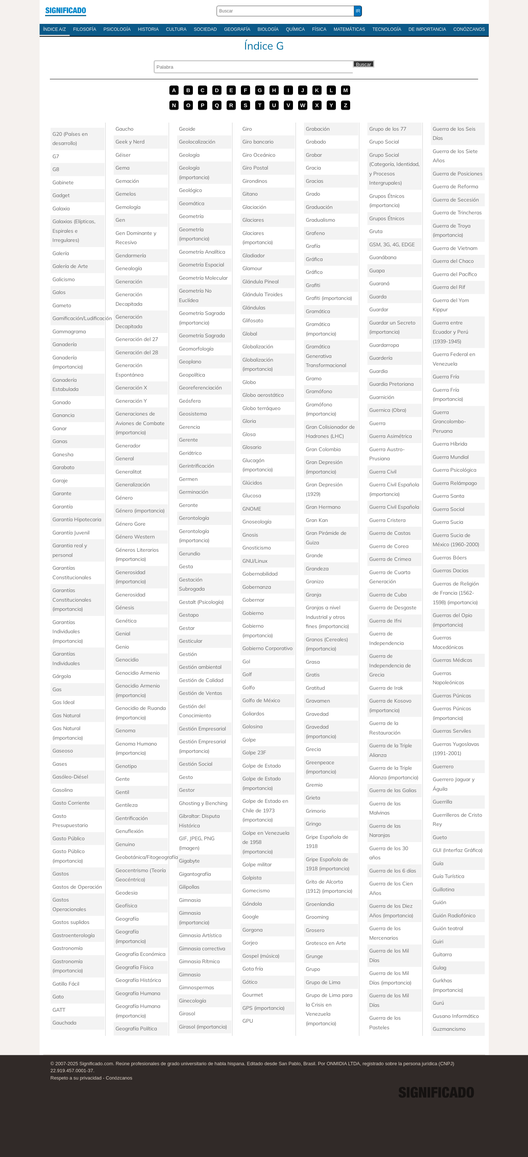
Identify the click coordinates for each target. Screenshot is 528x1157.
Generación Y (131, 401)
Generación (128, 281)
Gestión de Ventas (200, 693)
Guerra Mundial (451, 457)
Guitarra (442, 954)
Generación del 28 (136, 352)
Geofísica (126, 905)
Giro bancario (258, 141)
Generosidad (130, 594)
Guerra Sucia (448, 522)
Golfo (248, 687)
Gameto (61, 305)
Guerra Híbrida (450, 443)
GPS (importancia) (263, 1008)
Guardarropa (384, 345)
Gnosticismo (256, 547)
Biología (268, 29)
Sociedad (205, 29)
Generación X (131, 387)
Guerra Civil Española (394, 507)
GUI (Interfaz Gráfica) (458, 850)
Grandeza (317, 568)
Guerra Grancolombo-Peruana (449, 421)
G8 (55, 169)
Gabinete (63, 182)
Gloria (249, 421)
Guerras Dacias (451, 570)
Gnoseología (256, 521)
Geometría (191, 216)
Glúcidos (252, 482)
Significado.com (65, 11)
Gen (120, 220)
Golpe (249, 739)
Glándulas (253, 307)
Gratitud (315, 688)
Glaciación (254, 207)
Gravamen (318, 700)
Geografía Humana (137, 993)
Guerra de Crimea (390, 559)
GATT (58, 1010)
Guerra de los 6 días (392, 870)
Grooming (317, 917)
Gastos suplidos (70, 922)
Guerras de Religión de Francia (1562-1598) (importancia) (456, 593)
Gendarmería (130, 255)
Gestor (187, 790)
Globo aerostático (263, 395)
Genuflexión (129, 831)
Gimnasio (190, 974)
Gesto (186, 777)
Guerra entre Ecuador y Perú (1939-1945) (450, 332)
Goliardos (253, 713)
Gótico (249, 982)
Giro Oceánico (258, 155)
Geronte (188, 505)
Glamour (252, 268)
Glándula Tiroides (262, 294)
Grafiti (313, 285)
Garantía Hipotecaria (76, 519)
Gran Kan (317, 520)
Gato (58, 996)
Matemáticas (349, 29)
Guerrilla (442, 801)
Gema (122, 167)
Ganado (61, 402)
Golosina (252, 726)
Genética (125, 620)
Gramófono (319, 391)
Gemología (127, 207)
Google (250, 916)
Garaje (60, 480)
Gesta (186, 566)
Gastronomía (67, 948)
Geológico (190, 190)
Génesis (124, 607)
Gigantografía (195, 874)
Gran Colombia (323, 449)
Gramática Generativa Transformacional (326, 356)
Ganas (59, 441)
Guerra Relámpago (455, 483)
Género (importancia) (140, 510)
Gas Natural (66, 715)
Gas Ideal (63, 702)
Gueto (440, 837)
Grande (314, 555)
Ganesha (62, 454)
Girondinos (254, 181)
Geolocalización (197, 141)
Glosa (249, 434)
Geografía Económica (140, 954)
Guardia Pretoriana (391, 384)
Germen (188, 479)
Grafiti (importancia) (329, 298)
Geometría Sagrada (202, 335)
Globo (249, 382)
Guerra (377, 423)
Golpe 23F (254, 752)
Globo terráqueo (261, 408)
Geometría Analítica (202, 252)
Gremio (314, 784)
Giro (247, 129)
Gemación (127, 181)
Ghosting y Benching (203, 803)
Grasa (313, 662)
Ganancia (63, 415)
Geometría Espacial (201, 264)
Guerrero (443, 766)
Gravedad (317, 714)
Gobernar (253, 599)
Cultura (176, 29)
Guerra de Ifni (385, 620)
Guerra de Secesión (456, 199)
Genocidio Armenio (137, 673)
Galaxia (61, 208)
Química (295, 29)
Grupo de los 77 (387, 129)
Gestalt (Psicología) (201, 602)
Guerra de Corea (388, 546)
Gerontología (194, 518)
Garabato (63, 467)
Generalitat (128, 471)
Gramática (318, 311)
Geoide (187, 129)
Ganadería (64, 344)
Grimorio (316, 811)
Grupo (313, 969)
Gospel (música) (260, 956)
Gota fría (252, 968)
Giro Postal (255, 167)
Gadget (61, 195)
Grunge (314, 956)
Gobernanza (256, 587)
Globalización (257, 346)
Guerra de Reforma (455, 186)
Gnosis (250, 535)
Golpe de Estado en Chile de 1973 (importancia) (265, 810)
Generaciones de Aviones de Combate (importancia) (140, 423)
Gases (59, 764)
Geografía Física (134, 967)
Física (319, 29)
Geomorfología (196, 348)
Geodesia (126, 892)
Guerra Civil (382, 471)
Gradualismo (320, 220)
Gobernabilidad (260, 573)
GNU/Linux (254, 561)
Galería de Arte (70, 266)
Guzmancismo (449, 1029)
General (124, 458)
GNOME (251, 508)
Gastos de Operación (77, 887)
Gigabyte (189, 860)
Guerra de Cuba (388, 594)
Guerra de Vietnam (455, 248)
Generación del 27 (136, 339)
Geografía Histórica (138, 980)
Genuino (125, 844)
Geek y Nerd (129, 141)
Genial (122, 633)
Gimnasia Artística (200, 935)
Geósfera (190, 401)
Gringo (313, 823)
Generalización (132, 484)
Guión (439, 902)
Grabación (318, 129)
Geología (189, 155)
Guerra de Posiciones (458, 173)
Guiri (438, 941)
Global (249, 333)
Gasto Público (68, 838)
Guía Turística (448, 876)
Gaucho (124, 129)
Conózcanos (469, 29)
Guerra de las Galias (393, 790)
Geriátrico (190, 453)
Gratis (313, 674)
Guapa (377, 270)
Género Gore (130, 524)
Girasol (187, 1013)
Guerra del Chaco (453, 261)
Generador (127, 445)
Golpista (251, 877)
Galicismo (63, 279)
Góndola (252, 903)
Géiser (123, 155)
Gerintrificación (196, 466)
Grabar (314, 155)
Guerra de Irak (386, 688)
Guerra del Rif (449, 287)
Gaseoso (62, 750)
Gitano (250, 194)
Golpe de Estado (261, 765)
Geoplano (190, 361)
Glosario (251, 447)
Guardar (378, 309)
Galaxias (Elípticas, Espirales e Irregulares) (73, 230)
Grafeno (315, 233)
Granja (313, 594)
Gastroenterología (73, 935)
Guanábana (382, 257)
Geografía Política (136, 1028)
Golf (247, 674)
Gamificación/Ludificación (82, 318)
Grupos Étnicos (386, 218)
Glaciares (253, 220)
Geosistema (193, 413)
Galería (60, 253)
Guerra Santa (448, 496)
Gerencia (189, 427)
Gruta (375, 231)
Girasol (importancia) (203, 1026)
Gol (246, 661)
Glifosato (252, 320)
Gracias (314, 181)
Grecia (313, 749)
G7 (55, 156)
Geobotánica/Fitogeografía (146, 857)
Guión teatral (448, 928)
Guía (438, 863)
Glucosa (251, 495)
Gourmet (252, 994)
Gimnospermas (196, 987)
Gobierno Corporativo (267, 648)
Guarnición (381, 397)
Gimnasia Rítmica (199, 961)
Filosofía (84, 29)
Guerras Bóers (450, 557)
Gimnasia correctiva (202, 948)
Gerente (188, 439)
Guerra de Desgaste (393, 607)
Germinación (193, 492)
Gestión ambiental (200, 667)
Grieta (313, 797)
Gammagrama (69, 331)
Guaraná (379, 283)
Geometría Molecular (203, 278)
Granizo (315, 581)
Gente (122, 779)
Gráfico (314, 272)
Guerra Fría (446, 376)
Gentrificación (131, 818)
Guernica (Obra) (387, 410)
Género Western (135, 536)
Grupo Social (384, 141)
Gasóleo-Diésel (70, 776)
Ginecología (192, 1000)
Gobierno (253, 613)
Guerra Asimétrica (390, 436)
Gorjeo (250, 942)
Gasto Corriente (71, 802)
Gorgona (252, 929)
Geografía (237, 29)
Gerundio (189, 553)
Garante (62, 493)
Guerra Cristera (387, 520)
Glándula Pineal (260, 281)
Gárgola (61, 676)
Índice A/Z (54, 29)
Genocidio (127, 659)
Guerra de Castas (390, 533)
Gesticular (190, 641)
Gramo (314, 378)
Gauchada (64, 1022)
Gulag (439, 967)
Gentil (122, 792)
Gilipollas (189, 887)
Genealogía (128, 268)
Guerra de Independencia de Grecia (390, 665)
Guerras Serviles (452, 731)
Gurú (438, 1003)
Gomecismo (256, 890)
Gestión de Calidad (201, 680)
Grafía (313, 246)
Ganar (59, 428)
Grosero (315, 930)
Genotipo (126, 766)
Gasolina (62, 790)
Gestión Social (195, 764)
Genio (122, 646)
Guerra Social (448, 509)
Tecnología (387, 29)
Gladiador (253, 255)
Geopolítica (192, 374)
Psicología (117, 29)
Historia (148, 29)
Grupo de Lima (323, 982)
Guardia (378, 371)
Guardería (380, 358)
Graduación (319, 207)
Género (124, 497)
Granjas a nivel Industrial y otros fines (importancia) (327, 617)
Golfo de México (261, 700)
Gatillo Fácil (65, 983)
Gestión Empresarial (202, 728)
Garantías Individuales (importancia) (67, 631)
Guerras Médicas (452, 660)
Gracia (313, 167)
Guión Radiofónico (454, 915)
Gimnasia (190, 900)
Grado (313, 194)
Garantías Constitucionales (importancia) (71, 599)
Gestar (187, 628)
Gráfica (314, 259)
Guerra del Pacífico (455, 274)
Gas (57, 689)
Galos (59, 292)
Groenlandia (320, 904)
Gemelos (125, 194)
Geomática (191, 203)
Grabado (316, 141)
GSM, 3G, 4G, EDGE (392, 244)
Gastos (60, 873)
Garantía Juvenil (70, 532)
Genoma (125, 730)
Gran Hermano (323, 507)
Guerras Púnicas (452, 695)
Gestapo (189, 615)
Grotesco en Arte (326, 943)
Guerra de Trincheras (457, 212)
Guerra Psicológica (454, 470)
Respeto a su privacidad (76, 1078)
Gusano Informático (456, 1016)
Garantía (62, 506)
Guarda (377, 296)
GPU (247, 1021)
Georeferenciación (200, 387)
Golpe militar (257, 864)
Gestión (188, 654)
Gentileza (126, 805)
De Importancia (427, 29)
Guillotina (443, 889)
